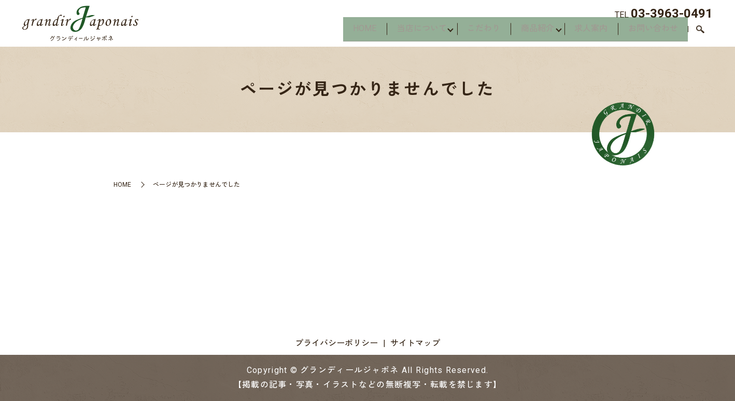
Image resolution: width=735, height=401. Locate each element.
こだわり (468, 31)
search (700, 32)
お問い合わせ (650, 31)
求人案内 (584, 31)
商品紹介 (526, 31)
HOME (340, 31)
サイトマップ (415, 343)
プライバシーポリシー (336, 343)
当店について (402, 31)
